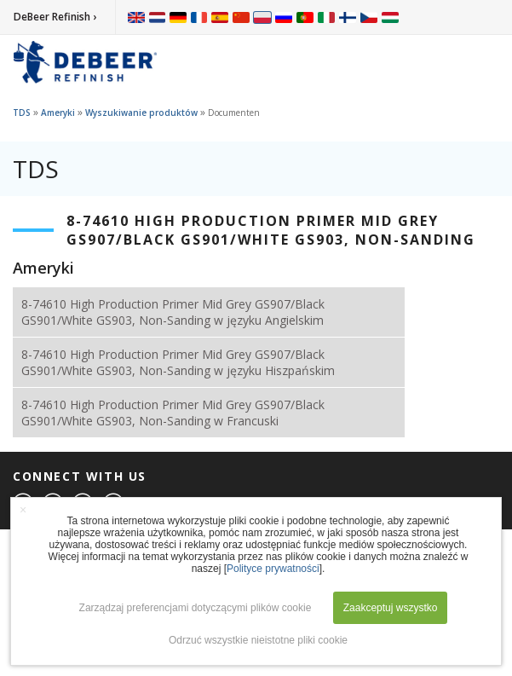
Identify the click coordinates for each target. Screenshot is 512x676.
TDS (22, 112)
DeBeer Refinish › (55, 16)
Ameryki (58, 112)
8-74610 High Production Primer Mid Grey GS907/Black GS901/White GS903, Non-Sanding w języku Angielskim (173, 312)
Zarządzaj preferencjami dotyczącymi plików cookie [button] (195, 608)
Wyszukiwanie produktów (141, 112)
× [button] (23, 510)
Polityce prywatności (273, 569)
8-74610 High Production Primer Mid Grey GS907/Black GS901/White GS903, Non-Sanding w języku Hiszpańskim (178, 362)
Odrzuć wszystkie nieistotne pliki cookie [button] (258, 640)
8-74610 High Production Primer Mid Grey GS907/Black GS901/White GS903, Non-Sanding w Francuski (173, 412)
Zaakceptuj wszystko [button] (390, 608)
